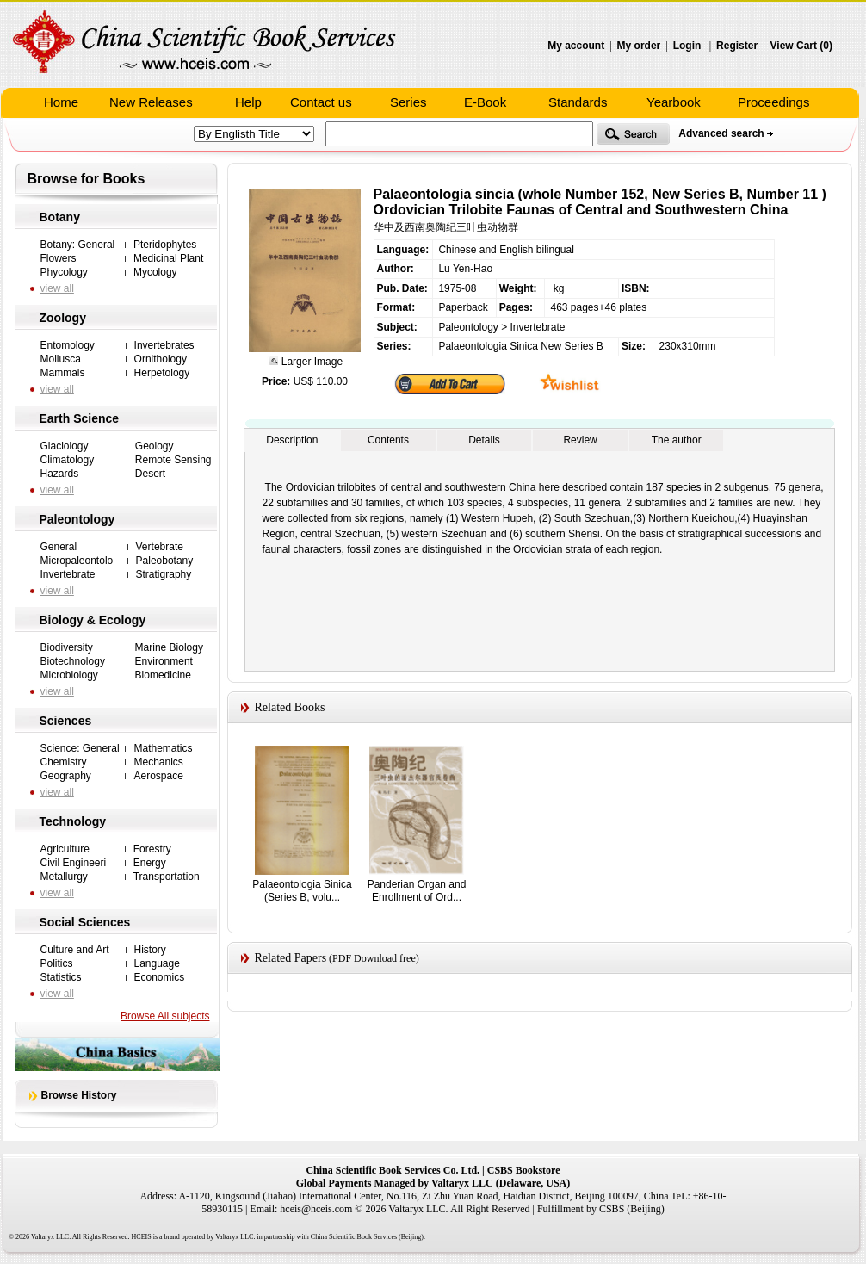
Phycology (64, 272)
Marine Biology (169, 647)
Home (61, 102)
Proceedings (773, 102)
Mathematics (162, 748)
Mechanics (157, 762)
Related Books (290, 707)
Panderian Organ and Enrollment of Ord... (417, 890)
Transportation (166, 877)
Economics (159, 977)
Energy (149, 863)
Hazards (59, 474)
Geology (154, 446)
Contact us (321, 102)
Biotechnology (72, 661)
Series (408, 102)
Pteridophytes (164, 245)
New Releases (151, 102)
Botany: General (77, 245)
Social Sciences (85, 922)
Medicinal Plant (168, 258)
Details (484, 440)
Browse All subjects (165, 1016)
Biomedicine (163, 675)
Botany (60, 217)
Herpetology (162, 373)
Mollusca (60, 359)
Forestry (152, 849)
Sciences (66, 721)
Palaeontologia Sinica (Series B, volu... (301, 890)
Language (157, 963)
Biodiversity (66, 647)
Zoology (63, 318)
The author (677, 440)
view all (57, 288)
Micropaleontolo (77, 561)
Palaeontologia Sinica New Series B (520, 346)
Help (248, 102)
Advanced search (721, 133)
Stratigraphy (164, 574)
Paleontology (77, 519)
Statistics (61, 977)
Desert (150, 474)
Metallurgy (64, 877)
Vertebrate (159, 547)
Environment (164, 661)
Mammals (62, 373)
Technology (73, 821)
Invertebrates (164, 345)
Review (580, 440)
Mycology (155, 272)
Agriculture (65, 849)
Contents (388, 440)
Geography (65, 776)
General (58, 547)
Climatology (67, 460)
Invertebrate (68, 574)
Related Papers (291, 957)
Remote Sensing (173, 460)
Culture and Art (74, 950)
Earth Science (80, 418)
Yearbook (673, 102)
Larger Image (310, 362)
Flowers (58, 258)
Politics (56, 963)
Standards (577, 102)
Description (292, 440)
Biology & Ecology (93, 620)
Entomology (67, 345)
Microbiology (69, 675)
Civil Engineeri (73, 863)
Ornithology (160, 359)
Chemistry (63, 762)
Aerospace (157, 776)
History (150, 950)
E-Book (485, 102)
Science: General (80, 748)
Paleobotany (165, 561)
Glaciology (64, 446)
